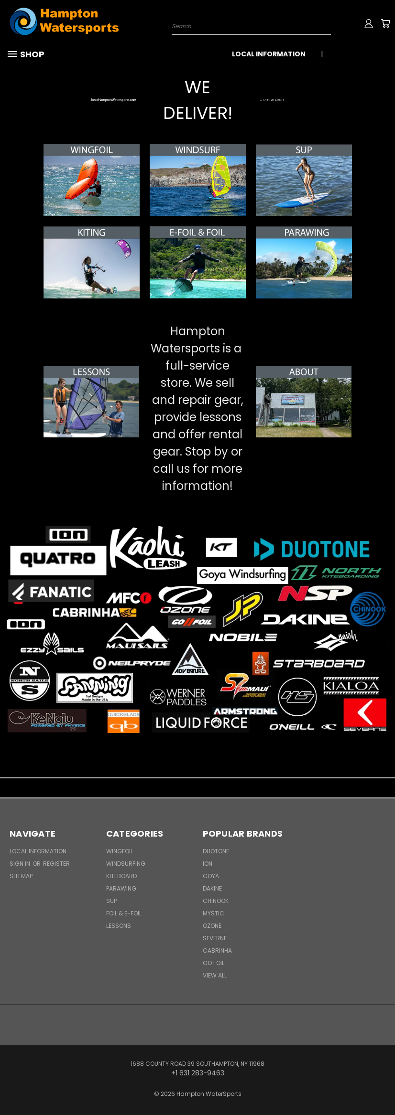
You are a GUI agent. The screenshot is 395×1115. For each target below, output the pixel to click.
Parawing (121, 888)
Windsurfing (125, 864)
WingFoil (119, 851)
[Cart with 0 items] (385, 23)
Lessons (118, 926)
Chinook (216, 901)
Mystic (213, 913)
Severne (215, 938)
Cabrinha (217, 950)
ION (207, 864)
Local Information (269, 54)
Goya (211, 876)
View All (215, 975)
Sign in (21, 864)
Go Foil (213, 963)
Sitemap (21, 876)
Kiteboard (121, 876)
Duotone (216, 851)
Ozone (212, 926)
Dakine (212, 888)
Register (56, 864)
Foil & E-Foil (124, 913)
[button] (92, 100)
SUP (111, 901)
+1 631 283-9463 (360, 54)
